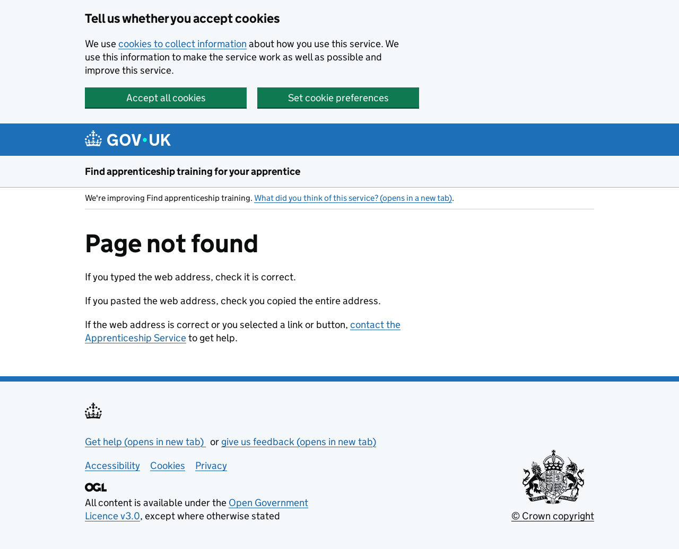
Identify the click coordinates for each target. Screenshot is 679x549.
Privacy (211, 465)
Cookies (167, 465)
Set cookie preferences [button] (338, 98)
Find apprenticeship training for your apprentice (192, 171)
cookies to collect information (182, 44)
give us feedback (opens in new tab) (298, 442)
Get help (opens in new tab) (145, 442)
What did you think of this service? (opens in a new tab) (353, 198)
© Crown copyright (552, 516)
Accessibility (112, 465)
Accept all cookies (166, 98)
